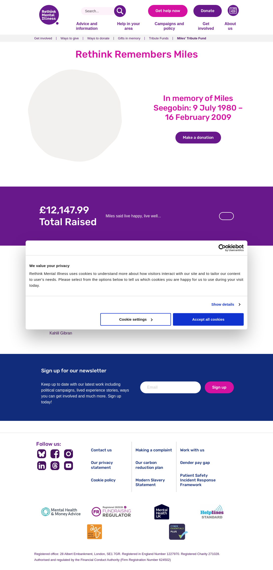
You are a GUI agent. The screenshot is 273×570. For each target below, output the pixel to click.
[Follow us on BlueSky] (41, 454)
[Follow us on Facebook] (55, 454)
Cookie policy (103, 480)
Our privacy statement (102, 465)
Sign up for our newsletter (73, 370)
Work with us (192, 450)
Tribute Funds (159, 38)
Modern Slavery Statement (150, 482)
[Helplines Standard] (212, 512)
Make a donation (202, 137)
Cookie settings (136, 319)
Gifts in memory (129, 38)
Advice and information (87, 26)
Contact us (101, 450)
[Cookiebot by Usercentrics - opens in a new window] (222, 248)
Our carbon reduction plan (149, 465)
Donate (207, 10)
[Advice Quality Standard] (94, 532)
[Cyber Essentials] (178, 532)
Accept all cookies (208, 319)
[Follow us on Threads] (55, 466)
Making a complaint (154, 450)
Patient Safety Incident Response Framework (198, 480)
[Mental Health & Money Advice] (61, 512)
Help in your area (128, 26)
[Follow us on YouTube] (68, 466)
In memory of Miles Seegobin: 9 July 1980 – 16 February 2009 (198, 108)
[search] (120, 11)
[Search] (99, 11)
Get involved (206, 26)
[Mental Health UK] (161, 512)
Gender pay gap (195, 462)
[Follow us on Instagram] (68, 454)
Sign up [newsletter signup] (219, 387)
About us (230, 26)
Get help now (167, 10)
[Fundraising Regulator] (111, 512)
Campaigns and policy (169, 26)
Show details (222, 304)
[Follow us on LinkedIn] (41, 466)
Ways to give (70, 38)
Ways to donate (98, 38)
